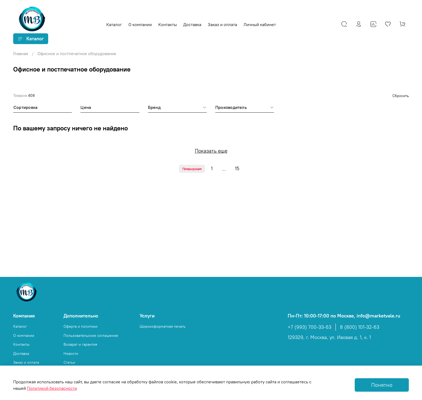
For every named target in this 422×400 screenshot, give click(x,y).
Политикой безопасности (52, 388)
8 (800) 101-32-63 (359, 327)
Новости (71, 353)
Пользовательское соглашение (91, 335)
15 (237, 169)
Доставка (192, 24)
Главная (20, 53)
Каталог (114, 24)
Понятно (381, 384)
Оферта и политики (80, 326)
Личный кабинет (260, 24)
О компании (140, 24)
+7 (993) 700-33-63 (309, 327)
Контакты (167, 24)
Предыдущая (192, 169)
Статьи (69, 362)
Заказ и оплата (222, 24)
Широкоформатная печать (162, 326)
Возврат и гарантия (80, 344)
